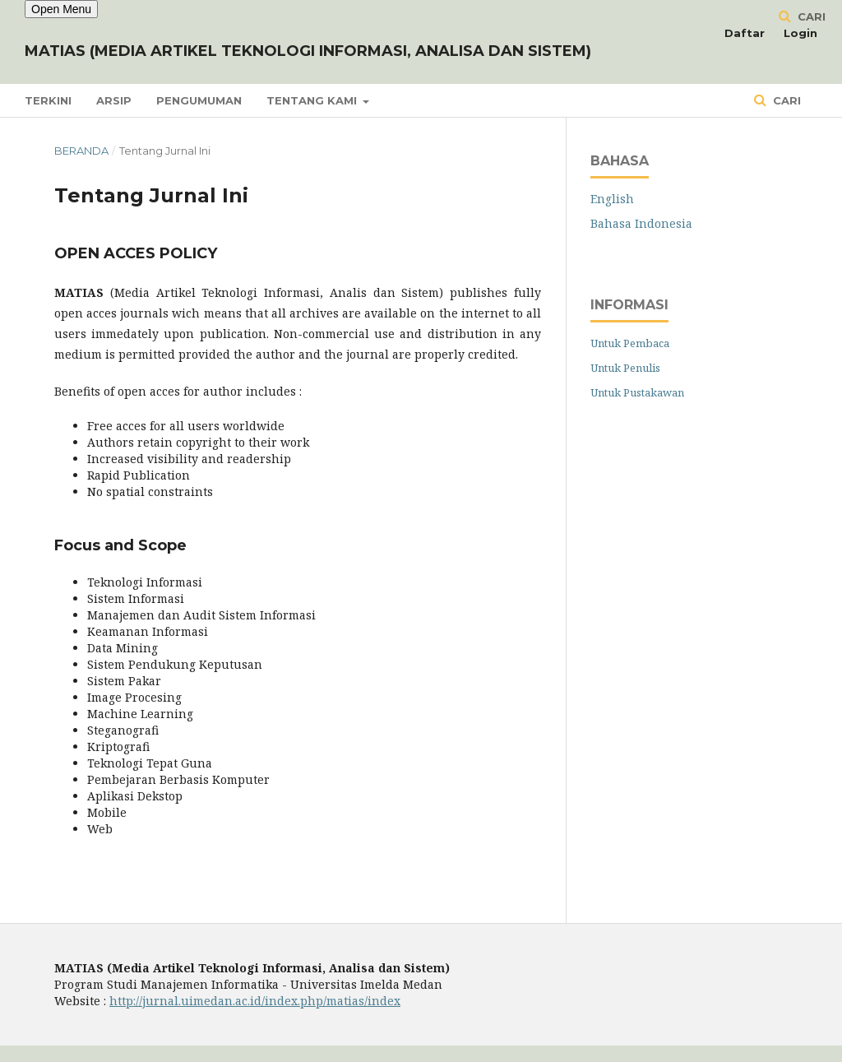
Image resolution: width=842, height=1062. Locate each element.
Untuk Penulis (625, 367)
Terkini (48, 100)
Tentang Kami (313, 100)
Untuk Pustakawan (637, 392)
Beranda (81, 150)
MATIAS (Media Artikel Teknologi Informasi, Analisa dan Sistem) (308, 51)
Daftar (744, 32)
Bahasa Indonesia (641, 223)
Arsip (114, 100)
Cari (785, 100)
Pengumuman (199, 100)
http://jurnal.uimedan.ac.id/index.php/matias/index (254, 1001)
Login (800, 32)
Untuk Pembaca (629, 343)
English (612, 198)
